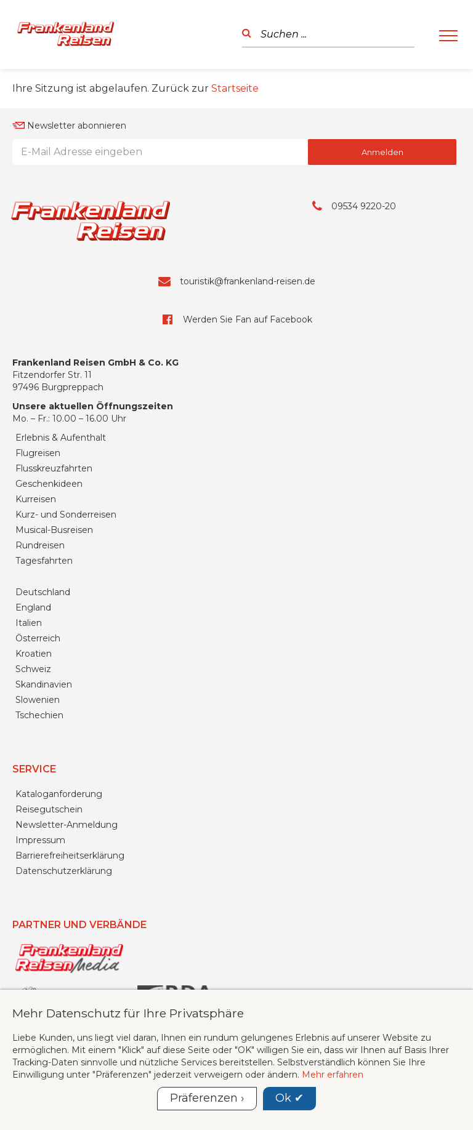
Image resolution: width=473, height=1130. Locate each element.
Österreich (37, 638)
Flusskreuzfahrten (53, 468)
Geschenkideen (49, 483)
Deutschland (42, 592)
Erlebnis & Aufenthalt (60, 437)
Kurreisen (35, 499)
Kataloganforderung (58, 793)
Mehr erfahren (332, 1074)
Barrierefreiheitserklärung (69, 855)
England (33, 607)
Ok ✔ (289, 1098)
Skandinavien (43, 684)
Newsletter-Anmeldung (66, 824)
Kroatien (33, 653)
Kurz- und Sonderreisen (65, 514)
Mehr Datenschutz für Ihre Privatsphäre (128, 1013)
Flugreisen (37, 453)
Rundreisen (40, 545)
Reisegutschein (49, 809)
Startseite (235, 88)
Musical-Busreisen (54, 529)
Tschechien (39, 715)
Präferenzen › (207, 1098)
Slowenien (37, 699)
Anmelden (382, 152)
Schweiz (33, 669)
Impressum (40, 840)
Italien (28, 622)
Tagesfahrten (44, 560)
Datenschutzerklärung (63, 870)
